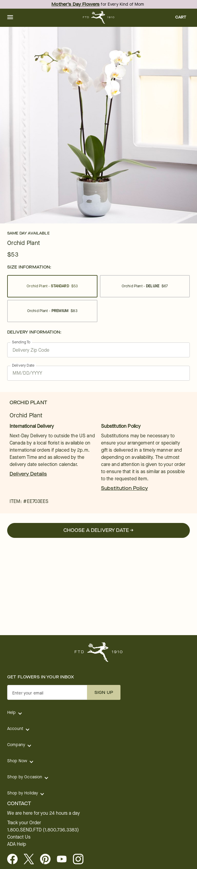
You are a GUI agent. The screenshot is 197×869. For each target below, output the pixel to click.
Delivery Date (23, 365)
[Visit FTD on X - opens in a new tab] (31, 859)
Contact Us (18, 837)
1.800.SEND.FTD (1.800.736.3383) (43, 830)
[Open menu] (10, 17)
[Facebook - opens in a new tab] (14, 859)
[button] (10, 17)
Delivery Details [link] (28, 474)
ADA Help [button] (16, 844)
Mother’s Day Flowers (75, 4)
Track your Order (24, 822)
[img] (98, 125)
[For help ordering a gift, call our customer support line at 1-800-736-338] (98, 17)
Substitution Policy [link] (124, 488)
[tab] (98, 125)
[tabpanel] (98, 125)
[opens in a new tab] (64, 859)
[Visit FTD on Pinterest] (47, 859)
